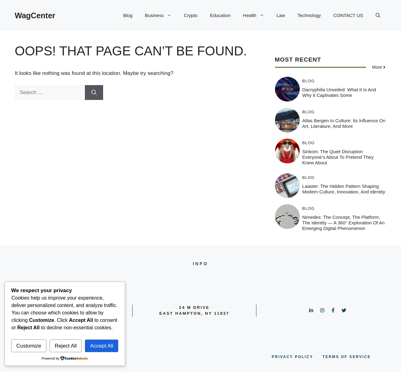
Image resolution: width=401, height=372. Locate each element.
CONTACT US (348, 15)
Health (256, 15)
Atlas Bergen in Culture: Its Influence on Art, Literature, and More (343, 123)
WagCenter (35, 15)
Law (281, 15)
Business (161, 15)
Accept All (101, 346)
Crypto (191, 15)
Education (220, 15)
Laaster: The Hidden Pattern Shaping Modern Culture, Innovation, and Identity (343, 189)
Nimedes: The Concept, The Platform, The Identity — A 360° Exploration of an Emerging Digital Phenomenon (343, 222)
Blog (128, 15)
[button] (377, 15)
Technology (309, 15)
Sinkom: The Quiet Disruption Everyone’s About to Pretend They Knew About (337, 157)
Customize (28, 346)
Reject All (66, 346)
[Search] (94, 92)
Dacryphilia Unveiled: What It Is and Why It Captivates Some (339, 92)
